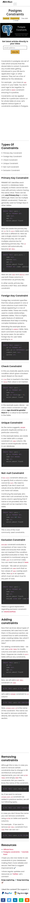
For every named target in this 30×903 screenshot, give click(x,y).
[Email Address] (15, 47)
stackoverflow (10, 611)
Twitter (15, 873)
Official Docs (8, 848)
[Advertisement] (15, 123)
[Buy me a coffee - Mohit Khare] (21, 891)
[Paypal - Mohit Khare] (7, 891)
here (26, 562)
